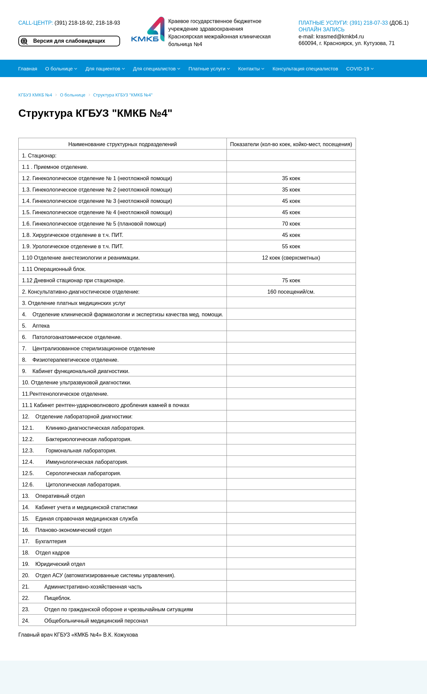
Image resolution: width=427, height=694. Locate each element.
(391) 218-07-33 (369, 23)
